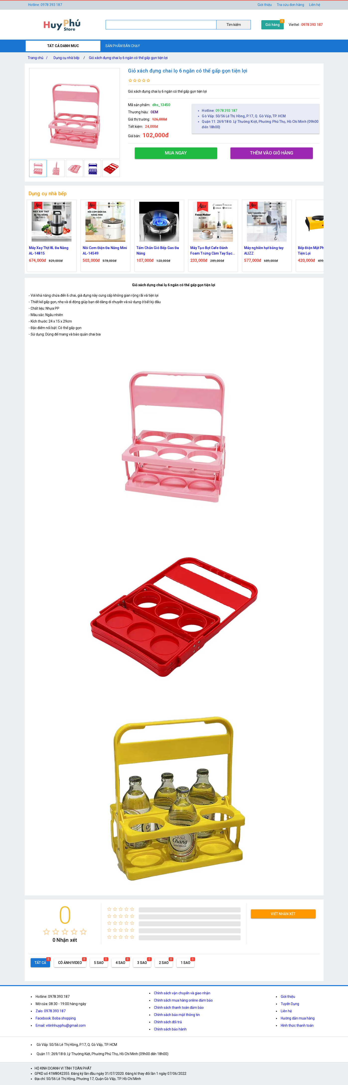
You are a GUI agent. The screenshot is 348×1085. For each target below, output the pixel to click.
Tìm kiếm (233, 25)
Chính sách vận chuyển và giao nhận (182, 993)
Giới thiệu (265, 5)
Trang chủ (39, 58)
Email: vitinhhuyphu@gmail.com (61, 1025)
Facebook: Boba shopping (56, 1018)
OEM (154, 112)
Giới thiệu (288, 997)
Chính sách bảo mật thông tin (177, 1015)
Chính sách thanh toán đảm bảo (179, 1008)
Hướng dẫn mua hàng (298, 1018)
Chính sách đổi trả (168, 1022)
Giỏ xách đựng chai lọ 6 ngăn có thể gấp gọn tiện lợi (128, 58)
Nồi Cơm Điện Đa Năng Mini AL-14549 (105, 250)
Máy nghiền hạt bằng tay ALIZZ (263, 250)
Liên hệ (314, 5)
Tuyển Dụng (290, 1004)
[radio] (46, 931)
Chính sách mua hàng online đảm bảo (183, 1000)
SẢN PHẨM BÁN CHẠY (122, 46)
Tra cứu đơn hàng (290, 5)
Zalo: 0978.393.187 (51, 1011)
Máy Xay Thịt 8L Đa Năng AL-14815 (49, 250)
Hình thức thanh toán (297, 1025)
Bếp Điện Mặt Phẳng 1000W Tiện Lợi (320, 250)
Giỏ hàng (272, 25)
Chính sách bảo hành (170, 1029)
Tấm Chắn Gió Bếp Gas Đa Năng (158, 250)
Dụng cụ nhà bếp (66, 58)
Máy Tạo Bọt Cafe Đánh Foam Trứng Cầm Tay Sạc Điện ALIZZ (211, 251)
